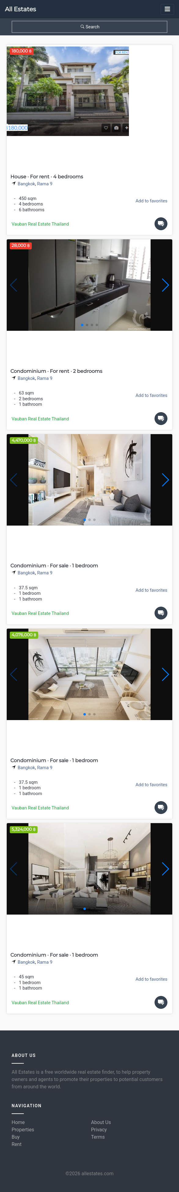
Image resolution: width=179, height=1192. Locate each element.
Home (18, 1122)
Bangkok (26, 184)
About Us (101, 1122)
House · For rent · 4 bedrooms (46, 177)
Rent (16, 1144)
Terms (98, 1137)
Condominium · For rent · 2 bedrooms (56, 371)
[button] (165, 285)
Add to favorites (151, 201)
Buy (16, 1137)
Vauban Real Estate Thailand (40, 224)
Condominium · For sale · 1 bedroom (54, 566)
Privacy (99, 1130)
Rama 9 (44, 184)
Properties (23, 1130)
